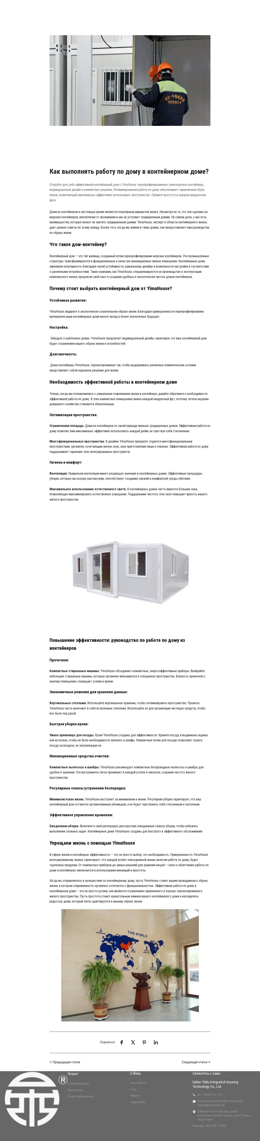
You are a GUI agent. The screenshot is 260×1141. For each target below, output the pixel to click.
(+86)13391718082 (215, 1125)
